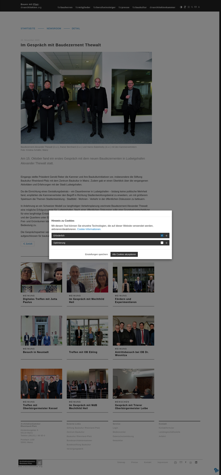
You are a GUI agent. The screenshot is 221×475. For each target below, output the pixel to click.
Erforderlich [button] (59, 235)
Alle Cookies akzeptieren (124, 254)
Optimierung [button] (59, 243)
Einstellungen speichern (96, 254)
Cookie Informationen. (89, 229)
